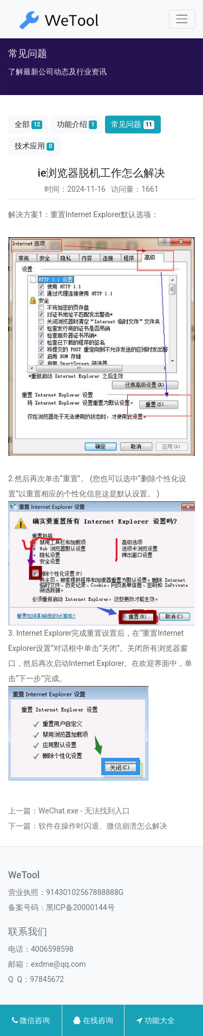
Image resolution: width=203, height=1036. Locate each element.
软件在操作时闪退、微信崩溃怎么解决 (102, 826)
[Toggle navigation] (182, 19)
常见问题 (132, 124)
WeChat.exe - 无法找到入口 (84, 810)
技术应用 (35, 146)
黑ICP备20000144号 (80, 907)
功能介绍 (77, 124)
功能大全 (155, 1020)
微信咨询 (31, 1020)
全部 (29, 124)
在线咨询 (93, 1020)
